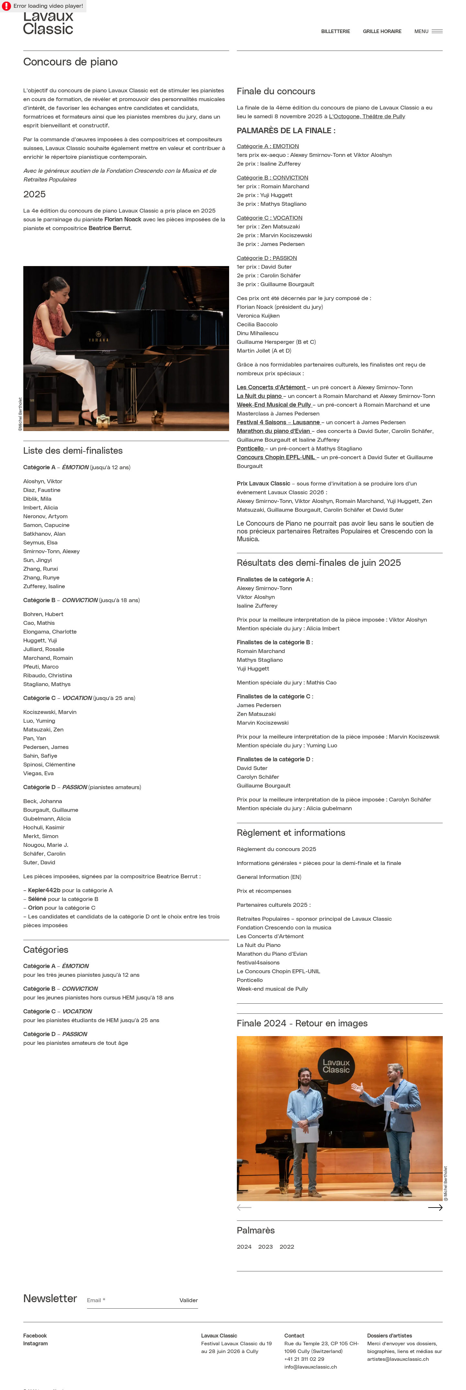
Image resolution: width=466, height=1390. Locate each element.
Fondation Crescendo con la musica (284, 928)
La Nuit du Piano (259, 945)
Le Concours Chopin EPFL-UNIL (278, 972)
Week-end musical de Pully (272, 989)
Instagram (35, 1343)
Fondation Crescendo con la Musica (153, 171)
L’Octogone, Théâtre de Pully (367, 117)
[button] (435, 1207)
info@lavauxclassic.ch (310, 1367)
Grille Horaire (382, 31)
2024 (244, 1247)
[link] (275, 405)
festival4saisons (258, 963)
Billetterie (335, 31)
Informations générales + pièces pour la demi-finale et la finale (319, 863)
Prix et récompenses (264, 891)
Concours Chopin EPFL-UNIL (276, 458)
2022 (287, 1247)
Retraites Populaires (49, 180)
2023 (265, 1247)
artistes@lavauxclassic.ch (398, 1359)
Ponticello (250, 980)
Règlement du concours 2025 (276, 849)
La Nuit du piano (259, 396)
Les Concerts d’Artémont (271, 388)
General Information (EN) (269, 877)
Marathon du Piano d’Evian (272, 954)
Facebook (35, 1335)
